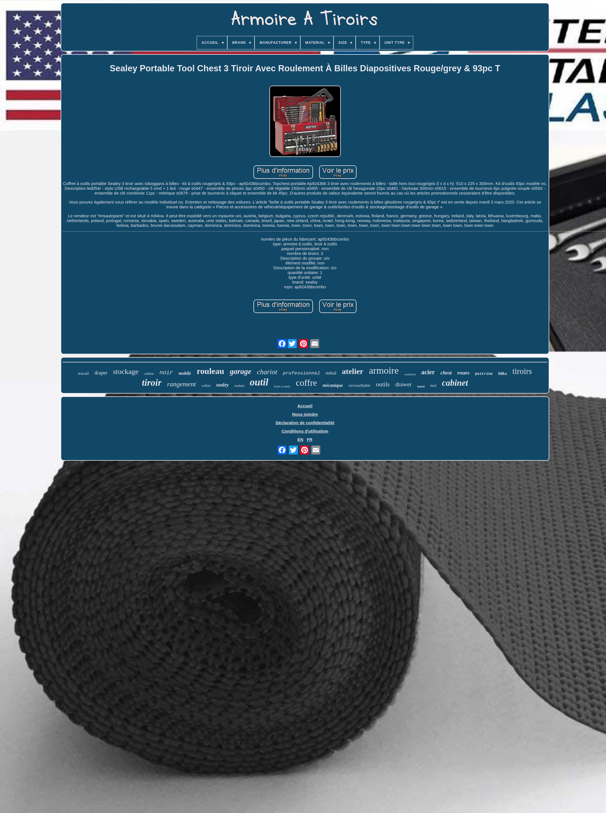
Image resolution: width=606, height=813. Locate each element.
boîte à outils (282, 386)
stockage (126, 371)
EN (300, 439)
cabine (149, 373)
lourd (421, 386)
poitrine (483, 374)
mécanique (333, 385)
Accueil (305, 405)
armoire (384, 370)
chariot (267, 372)
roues (463, 373)
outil (259, 382)
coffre (306, 383)
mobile (185, 373)
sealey (222, 385)
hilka (502, 373)
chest (446, 373)
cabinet (455, 383)
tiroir (152, 383)
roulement (410, 374)
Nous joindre (305, 414)
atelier (352, 371)
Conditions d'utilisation (305, 431)
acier (428, 372)
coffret (205, 386)
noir (166, 372)
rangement (181, 384)
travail (83, 373)
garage (240, 371)
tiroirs (522, 371)
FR (309, 439)
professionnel (301, 373)
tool (433, 385)
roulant (239, 386)
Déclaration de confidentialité (305, 422)
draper (100, 373)
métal (331, 373)
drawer (403, 384)
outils (383, 384)
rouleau (210, 371)
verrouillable (359, 385)
